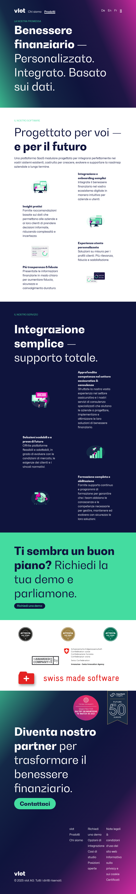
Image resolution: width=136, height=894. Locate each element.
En (109, 10)
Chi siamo (34, 11)
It (121, 10)
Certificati (113, 879)
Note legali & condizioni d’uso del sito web (113, 840)
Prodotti (49, 11)
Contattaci (35, 803)
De (103, 10)
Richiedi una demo (29, 606)
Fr (115, 10)
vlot (71, 829)
